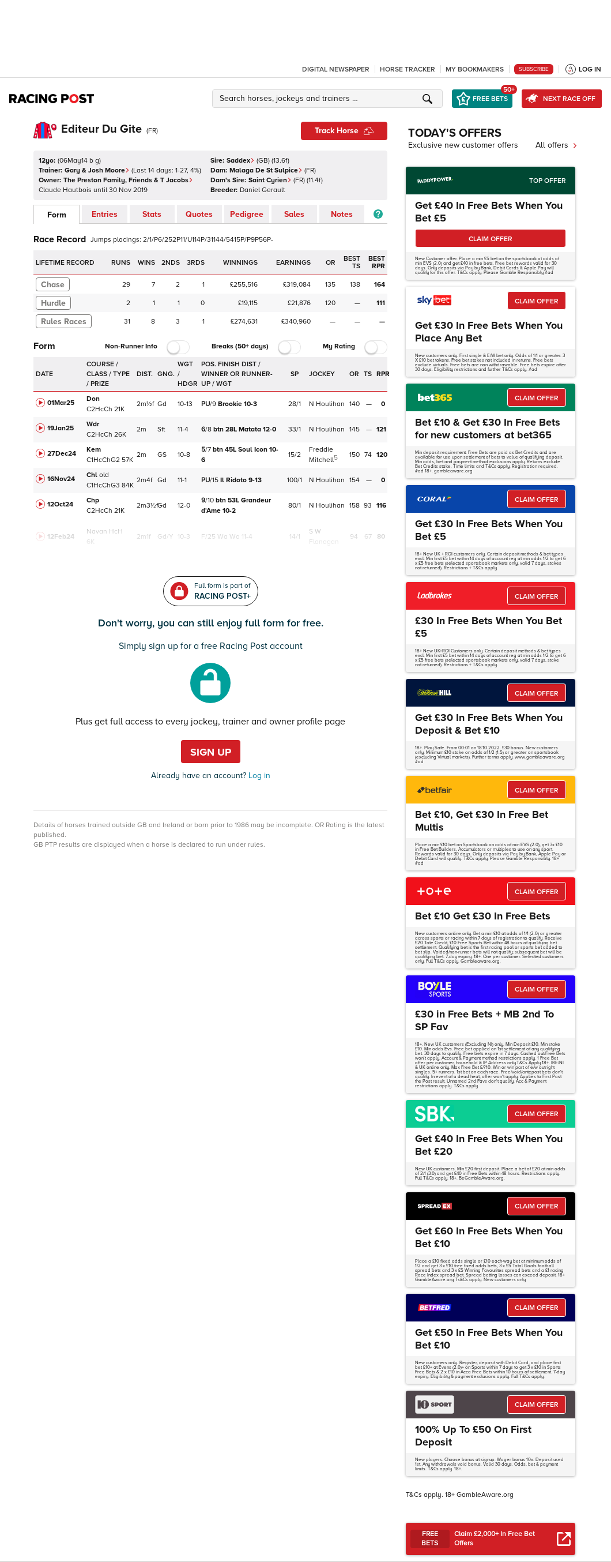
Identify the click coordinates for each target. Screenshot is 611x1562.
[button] (329, 98)
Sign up (210, 752)
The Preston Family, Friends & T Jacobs (128, 180)
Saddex (241, 160)
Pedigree (246, 214)
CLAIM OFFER (490, 239)
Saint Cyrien (270, 180)
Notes (342, 214)
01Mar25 (60, 403)
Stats (151, 214)
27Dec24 (61, 453)
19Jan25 (60, 428)
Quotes (199, 214)
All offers (556, 145)
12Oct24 (60, 504)
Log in (258, 775)
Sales (294, 214)
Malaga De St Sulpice (266, 170)
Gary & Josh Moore (97, 170)
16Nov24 (61, 479)
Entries (105, 214)
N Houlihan (327, 404)
